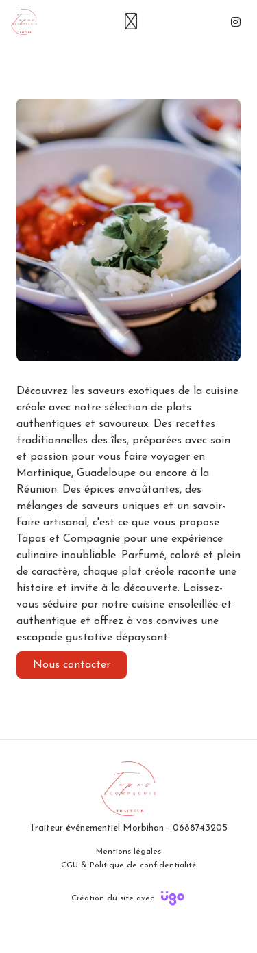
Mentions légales (128, 852)
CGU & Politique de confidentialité (129, 865)
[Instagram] (236, 22)
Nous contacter (71, 665)
